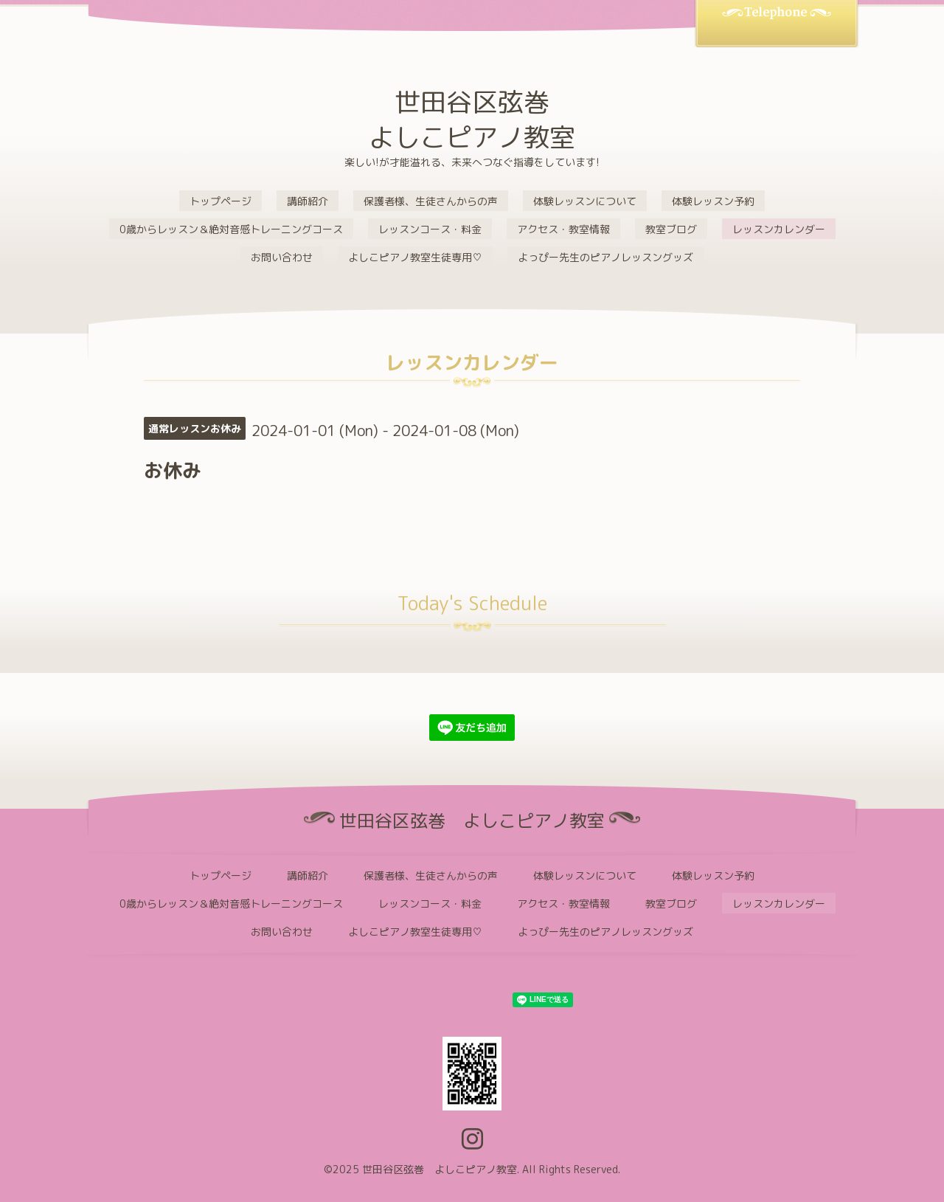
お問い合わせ (282, 257)
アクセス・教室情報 (563, 229)
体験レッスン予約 (713, 201)
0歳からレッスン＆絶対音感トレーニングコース (231, 229)
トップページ (220, 201)
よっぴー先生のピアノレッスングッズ (605, 257)
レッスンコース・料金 (430, 229)
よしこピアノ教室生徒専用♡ (415, 257)
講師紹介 (307, 201)
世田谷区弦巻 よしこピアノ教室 (472, 119)
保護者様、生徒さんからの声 (431, 201)
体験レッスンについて (584, 201)
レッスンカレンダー (778, 229)
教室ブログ (671, 229)
